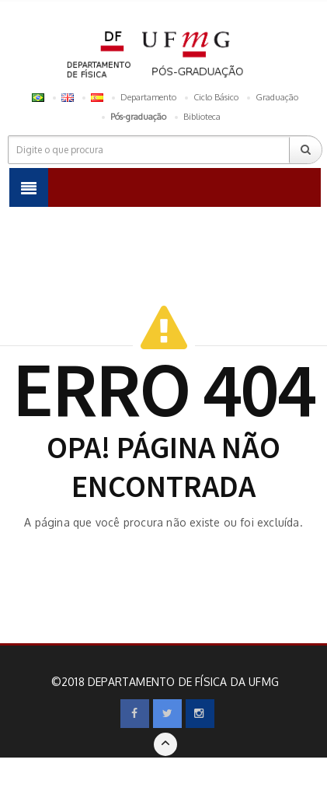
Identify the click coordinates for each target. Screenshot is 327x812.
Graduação (277, 97)
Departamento (148, 97)
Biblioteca (202, 116)
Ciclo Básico (215, 97)
